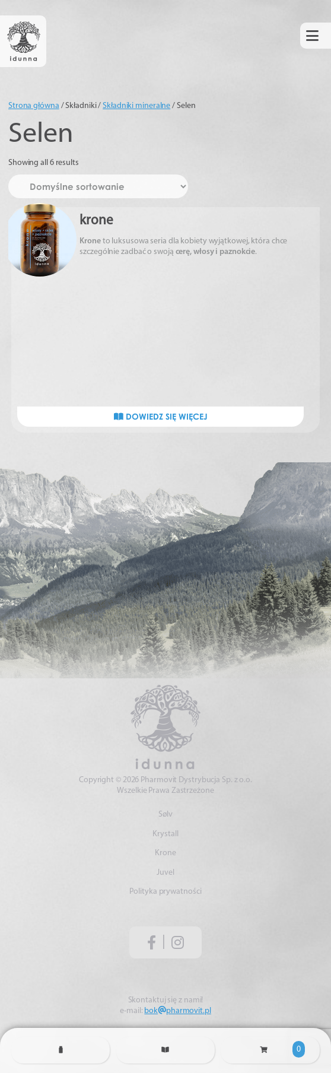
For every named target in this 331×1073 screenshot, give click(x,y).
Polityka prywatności (165, 891)
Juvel (165, 872)
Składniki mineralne (136, 105)
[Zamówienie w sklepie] (98, 186)
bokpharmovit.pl (177, 1011)
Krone (165, 853)
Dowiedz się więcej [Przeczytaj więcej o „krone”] (161, 416)
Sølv (165, 814)
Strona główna (33, 105)
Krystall (165, 834)
